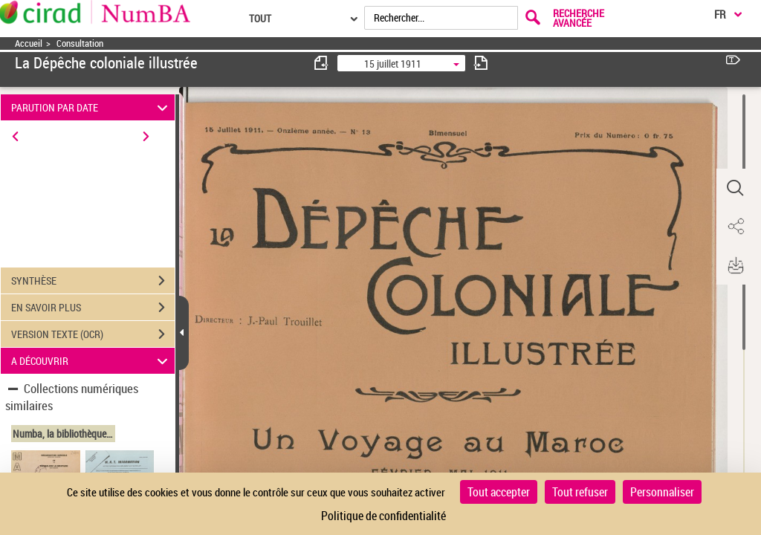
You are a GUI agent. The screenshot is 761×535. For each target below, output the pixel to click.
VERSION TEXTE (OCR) (93, 334)
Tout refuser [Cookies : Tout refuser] (580, 492)
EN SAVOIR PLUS (93, 307)
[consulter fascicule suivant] (480, 63)
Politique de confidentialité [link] (383, 516)
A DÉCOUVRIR (91, 361)
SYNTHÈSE (93, 280)
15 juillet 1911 (392, 63)
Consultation (79, 43)
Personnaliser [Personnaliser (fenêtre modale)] (662, 492)
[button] (735, 188)
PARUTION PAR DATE (91, 107)
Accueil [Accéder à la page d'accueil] (28, 43)
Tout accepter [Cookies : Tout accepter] (498, 492)
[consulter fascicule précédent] (321, 63)
